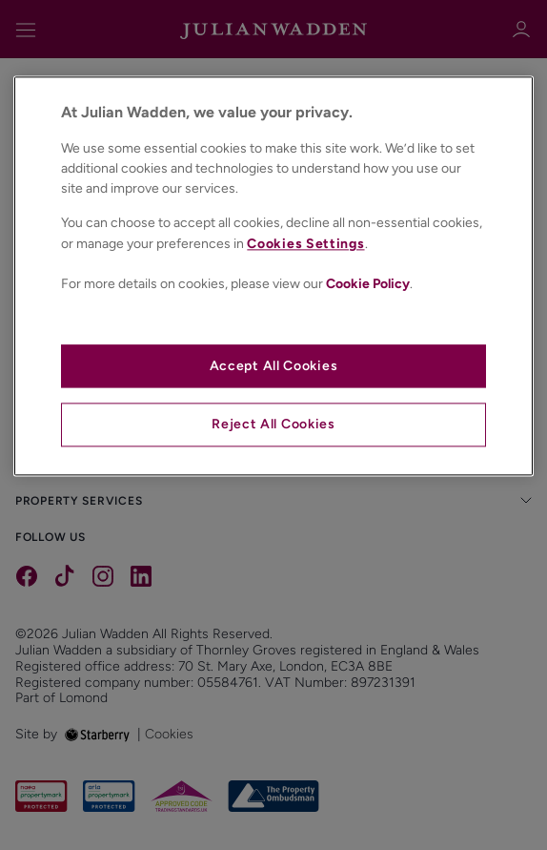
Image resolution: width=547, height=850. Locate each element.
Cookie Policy (368, 285)
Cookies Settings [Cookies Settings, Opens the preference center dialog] (305, 245)
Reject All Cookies (273, 425)
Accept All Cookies (274, 366)
